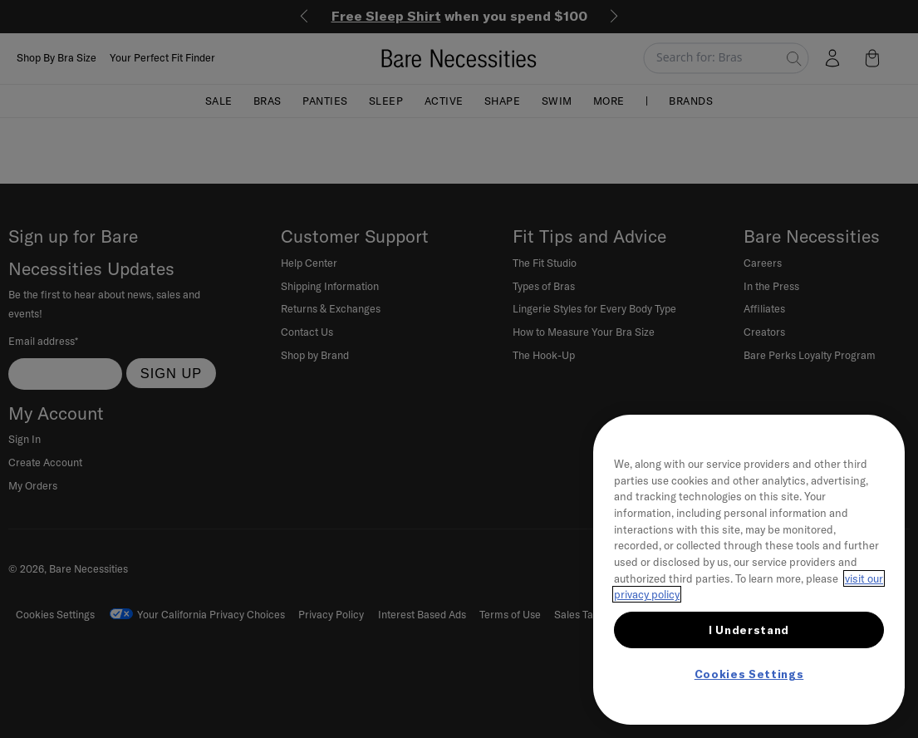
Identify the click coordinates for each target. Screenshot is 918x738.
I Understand (749, 630)
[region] (749, 570)
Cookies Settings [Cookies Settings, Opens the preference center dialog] (749, 674)
